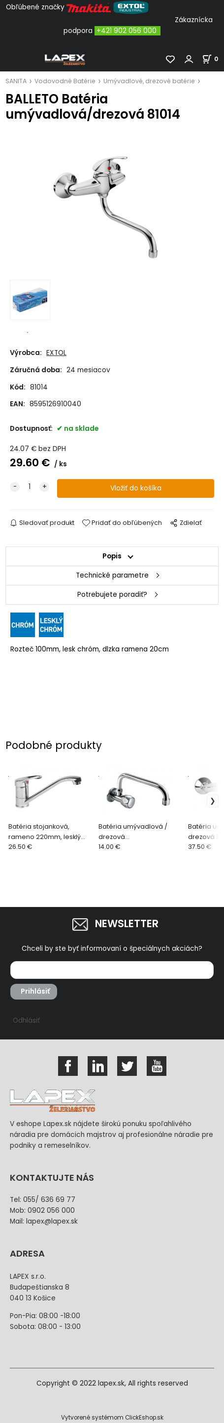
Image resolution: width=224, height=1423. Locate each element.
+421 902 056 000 (126, 30)
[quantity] (29, 487)
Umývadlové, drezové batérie (149, 81)
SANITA (16, 81)
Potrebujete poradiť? (112, 594)
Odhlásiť (26, 1020)
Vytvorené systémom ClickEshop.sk (112, 1418)
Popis (112, 556)
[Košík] (213, 59)
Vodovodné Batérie (65, 81)
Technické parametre (112, 575)
